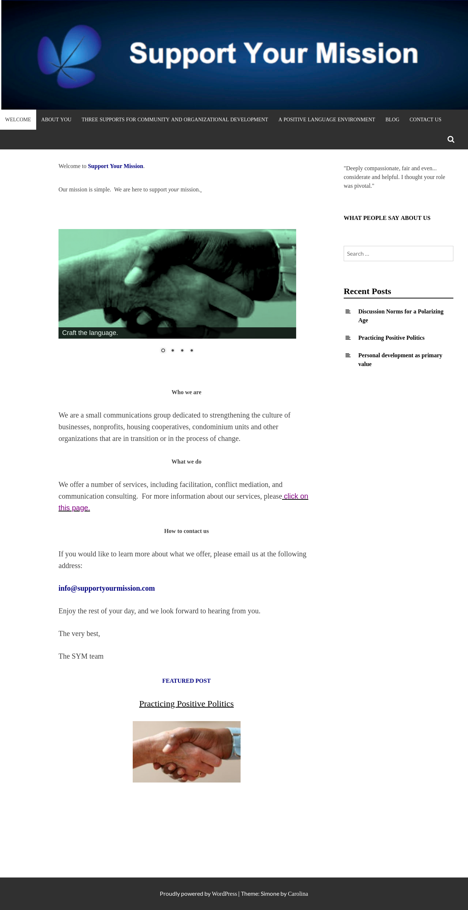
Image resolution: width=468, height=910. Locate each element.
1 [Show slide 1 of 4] (163, 351)
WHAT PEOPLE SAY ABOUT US (387, 218)
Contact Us (425, 119)
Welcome (18, 119)
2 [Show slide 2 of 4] (173, 351)
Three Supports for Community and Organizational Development (175, 119)
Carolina (298, 894)
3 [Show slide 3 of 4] (182, 351)
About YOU (56, 119)
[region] (177, 296)
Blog (392, 119)
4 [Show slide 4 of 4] (192, 351)
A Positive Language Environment (326, 119)
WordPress (224, 894)
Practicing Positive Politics (391, 338)
